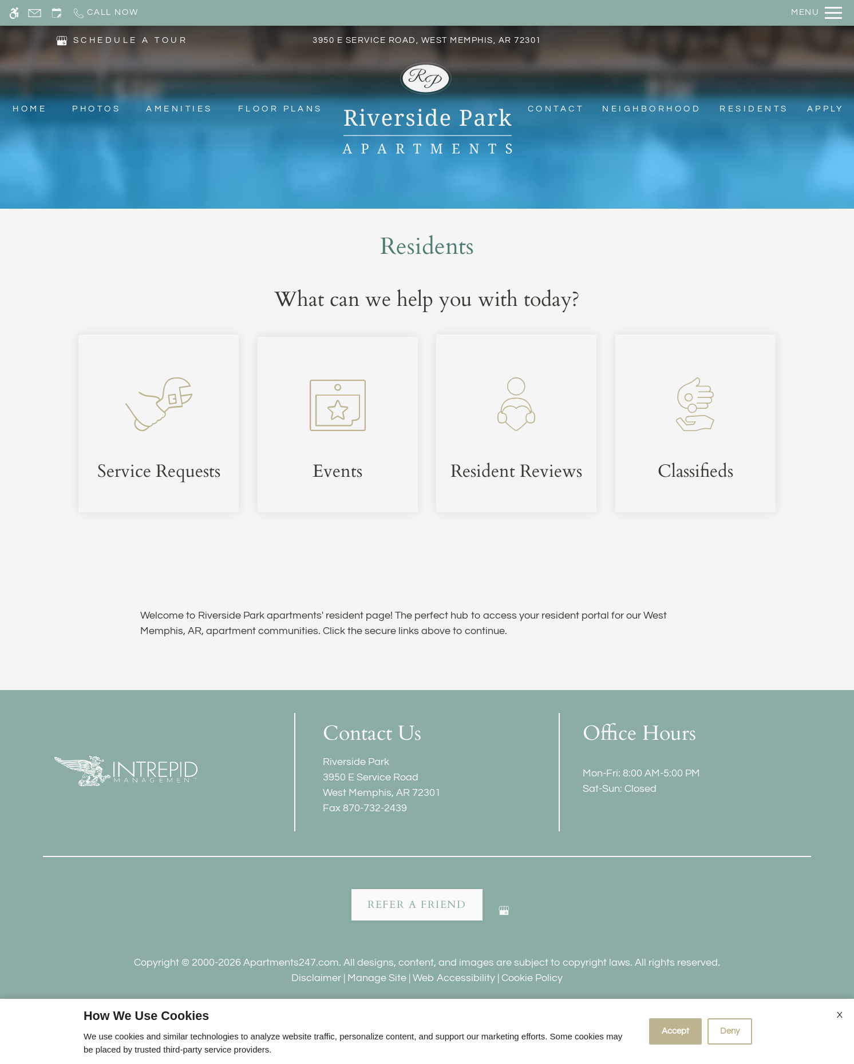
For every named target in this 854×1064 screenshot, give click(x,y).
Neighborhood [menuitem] (651, 109)
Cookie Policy (532, 978)
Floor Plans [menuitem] (280, 109)
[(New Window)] (62, 40)
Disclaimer (316, 978)
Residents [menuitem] (753, 109)
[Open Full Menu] (816, 13)
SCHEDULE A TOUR (130, 41)
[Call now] (105, 13)
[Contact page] (34, 13)
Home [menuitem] (30, 109)
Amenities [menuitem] (179, 109)
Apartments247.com (291, 962)
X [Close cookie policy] (840, 1014)
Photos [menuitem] (96, 109)
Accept (675, 1031)
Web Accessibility (454, 978)
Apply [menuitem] (826, 109)
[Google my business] (504, 915)
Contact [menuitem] (556, 109)
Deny (730, 1031)
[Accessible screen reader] (14, 13)
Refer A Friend (416, 905)
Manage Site (376, 978)
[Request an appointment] (56, 13)
